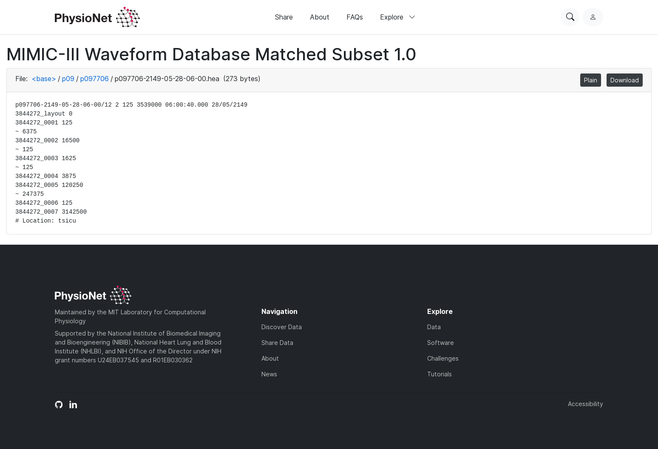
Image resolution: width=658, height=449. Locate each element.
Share (284, 17)
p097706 (94, 78)
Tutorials (439, 374)
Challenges (443, 358)
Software (440, 342)
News (269, 374)
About (319, 17)
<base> (43, 78)
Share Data (277, 342)
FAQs (354, 17)
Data (434, 326)
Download (624, 80)
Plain (590, 80)
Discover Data (281, 326)
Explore (398, 17)
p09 (68, 78)
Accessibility (585, 403)
